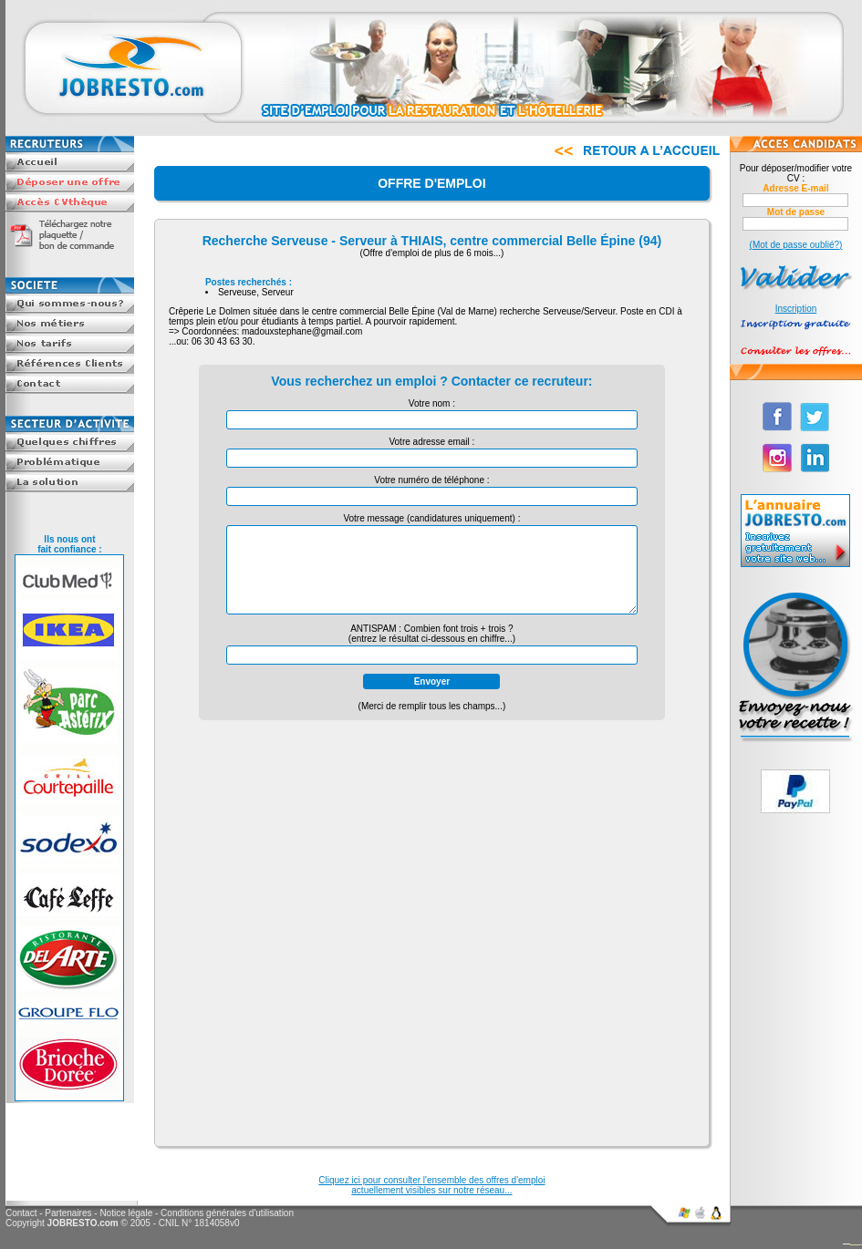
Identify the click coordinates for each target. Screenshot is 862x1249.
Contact (20, 1213)
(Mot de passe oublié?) (796, 245)
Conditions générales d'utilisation (227, 1213)
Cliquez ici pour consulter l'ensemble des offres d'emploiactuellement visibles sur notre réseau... (431, 1185)
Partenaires (68, 1213)
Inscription (796, 309)
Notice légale (125, 1213)
